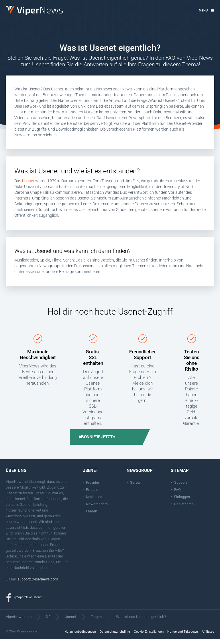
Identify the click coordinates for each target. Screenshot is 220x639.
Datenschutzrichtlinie (115, 632)
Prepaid (92, 489)
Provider (92, 482)
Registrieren (184, 504)
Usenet (28, 181)
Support (180, 482)
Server (135, 482)
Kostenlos (94, 497)
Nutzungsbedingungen (80, 632)
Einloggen (182, 497)
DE (48, 617)
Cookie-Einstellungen (149, 631)
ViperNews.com (19, 617)
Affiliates (208, 632)
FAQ (177, 489)
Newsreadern (97, 504)
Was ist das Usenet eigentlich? (141, 617)
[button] (206, 10)
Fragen (91, 511)
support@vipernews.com (37, 579)
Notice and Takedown (182, 632)
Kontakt (39, 562)
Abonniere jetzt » (96, 436)
